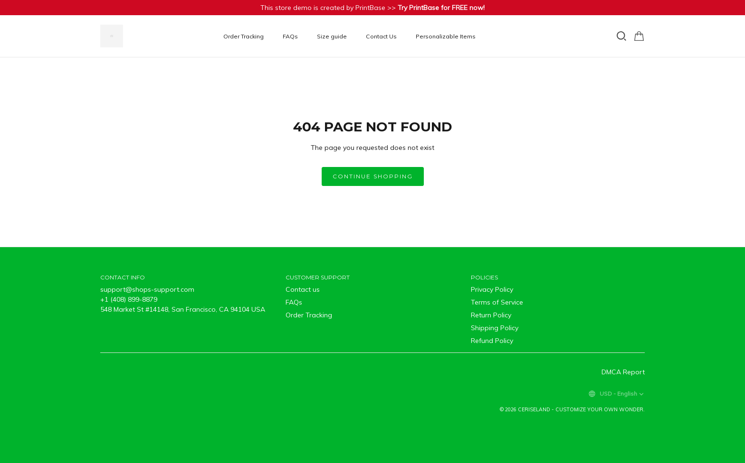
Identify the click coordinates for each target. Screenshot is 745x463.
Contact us (303, 289)
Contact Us (381, 36)
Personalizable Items (446, 36)
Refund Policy (492, 340)
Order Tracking (243, 36)
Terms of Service (497, 302)
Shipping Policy (494, 328)
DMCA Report (623, 372)
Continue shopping (373, 176)
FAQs (290, 36)
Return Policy (491, 315)
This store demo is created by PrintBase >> (372, 7)
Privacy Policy (492, 289)
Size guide (332, 36)
